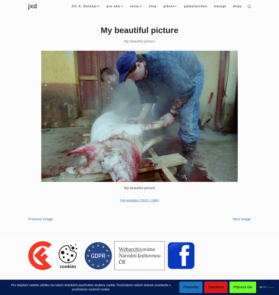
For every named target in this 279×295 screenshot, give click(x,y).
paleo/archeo (195, 6)
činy (153, 6)
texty (136, 6)
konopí (220, 6)
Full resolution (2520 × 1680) (139, 200)
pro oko (114, 6)
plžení (170, 6)
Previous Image (40, 219)
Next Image (242, 219)
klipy (237, 6)
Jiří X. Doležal (85, 6)
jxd (32, 6)
